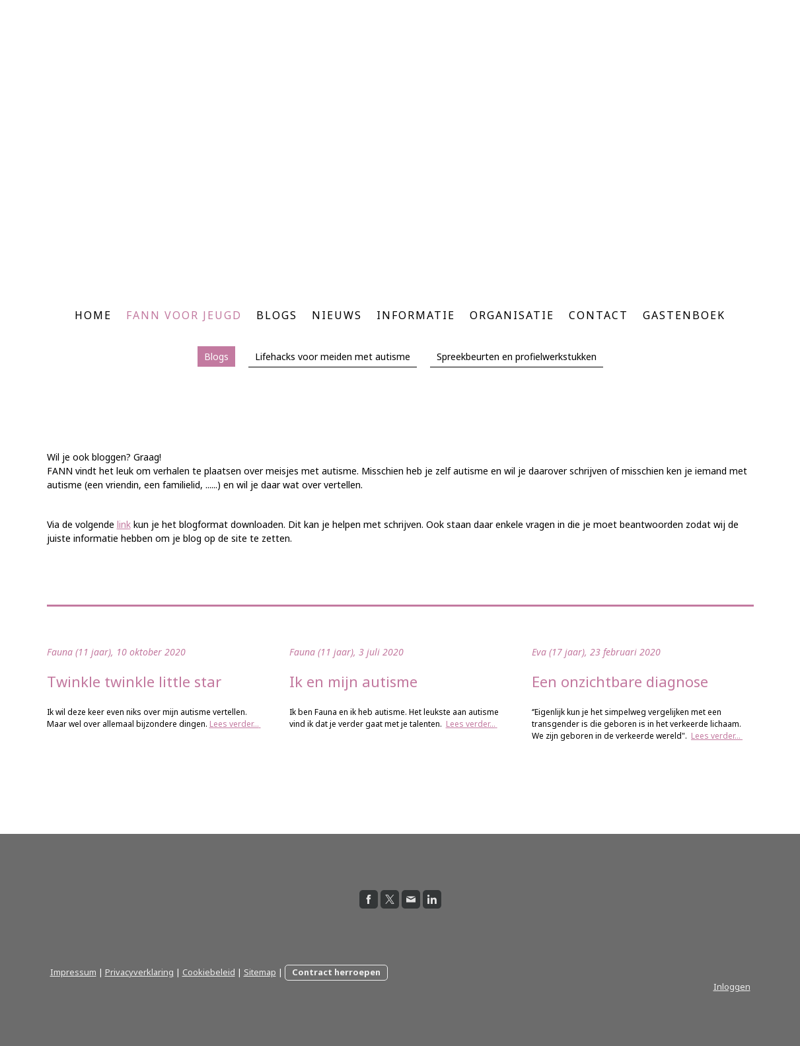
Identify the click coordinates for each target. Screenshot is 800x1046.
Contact (598, 315)
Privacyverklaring (139, 972)
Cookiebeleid (208, 972)
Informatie (416, 315)
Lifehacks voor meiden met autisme (332, 356)
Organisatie (512, 315)
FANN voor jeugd (184, 315)
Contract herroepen (336, 972)
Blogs (276, 315)
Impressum (73, 972)
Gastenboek (684, 315)
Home (93, 315)
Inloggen (731, 986)
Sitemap (260, 972)
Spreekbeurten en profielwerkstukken (517, 356)
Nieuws (337, 315)
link (124, 524)
